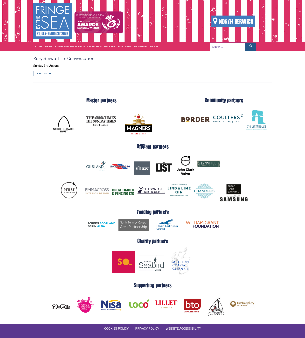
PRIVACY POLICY (147, 328)
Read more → (46, 73)
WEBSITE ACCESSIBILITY (183, 328)
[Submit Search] (251, 47)
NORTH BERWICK (233, 21)
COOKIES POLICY (116, 328)
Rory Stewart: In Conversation (63, 58)
